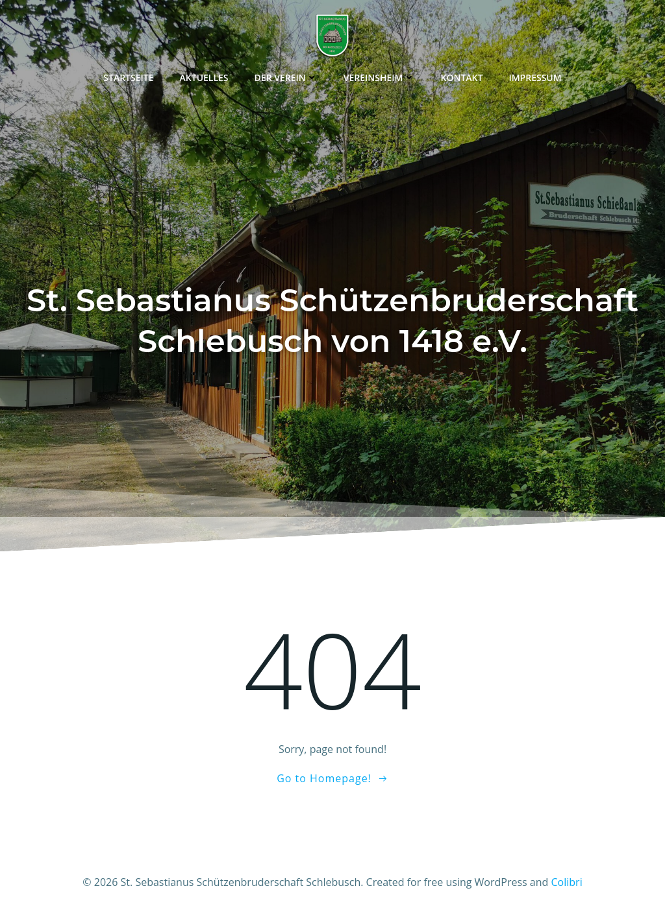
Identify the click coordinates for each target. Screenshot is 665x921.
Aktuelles (204, 77)
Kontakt (462, 77)
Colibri (567, 882)
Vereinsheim (379, 77)
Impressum (534, 77)
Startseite (128, 77)
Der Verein (286, 77)
